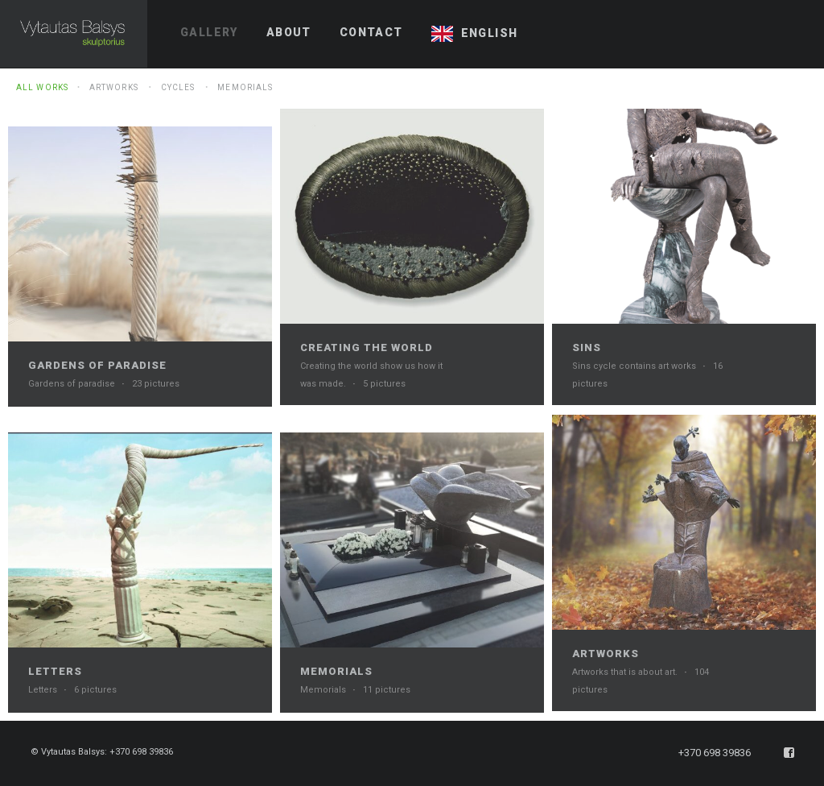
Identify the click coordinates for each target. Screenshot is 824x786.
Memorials (245, 87)
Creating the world (366, 347)
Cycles (178, 87)
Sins (586, 347)
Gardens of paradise (97, 365)
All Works (42, 87)
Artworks (113, 87)
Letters (55, 671)
